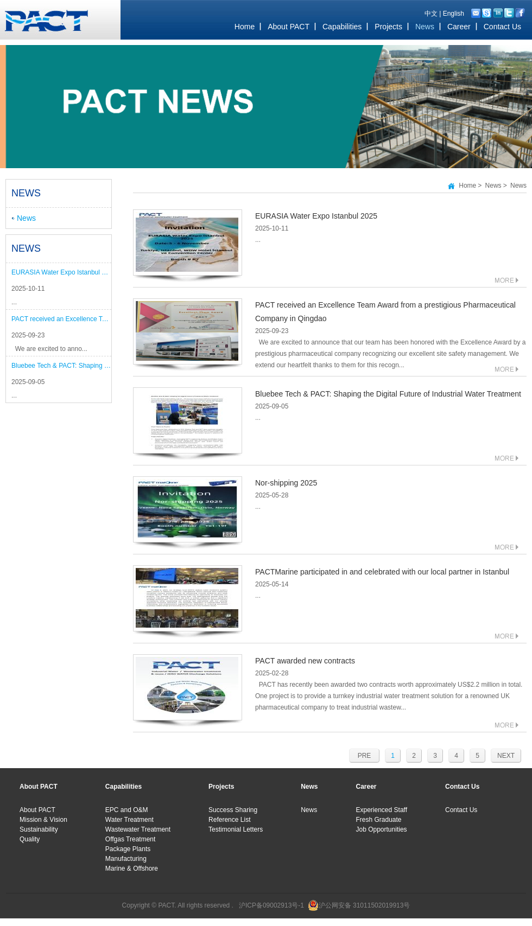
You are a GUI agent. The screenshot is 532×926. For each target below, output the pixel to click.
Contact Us (461, 810)
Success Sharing (232, 810)
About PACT (37, 810)
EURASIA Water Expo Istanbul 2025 (61, 272)
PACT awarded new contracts (305, 660)
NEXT (506, 755)
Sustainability (39, 829)
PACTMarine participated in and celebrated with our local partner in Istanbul (382, 571)
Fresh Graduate (379, 819)
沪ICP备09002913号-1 (271, 905)
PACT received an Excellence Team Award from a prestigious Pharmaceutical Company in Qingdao (61, 319)
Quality (30, 839)
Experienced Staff (382, 810)
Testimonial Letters (235, 829)
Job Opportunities (381, 829)
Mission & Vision (43, 819)
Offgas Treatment (130, 839)
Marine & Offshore (131, 868)
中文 (431, 13)
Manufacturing (126, 859)
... (14, 302)
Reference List (229, 819)
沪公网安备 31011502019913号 (364, 905)
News (26, 218)
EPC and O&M (126, 810)
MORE (506, 280)
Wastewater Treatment (137, 829)
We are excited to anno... (49, 349)
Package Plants (127, 849)
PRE (364, 755)
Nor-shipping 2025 (286, 482)
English (453, 13)
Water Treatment (129, 819)
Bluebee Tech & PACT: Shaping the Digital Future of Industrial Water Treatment (61, 365)
